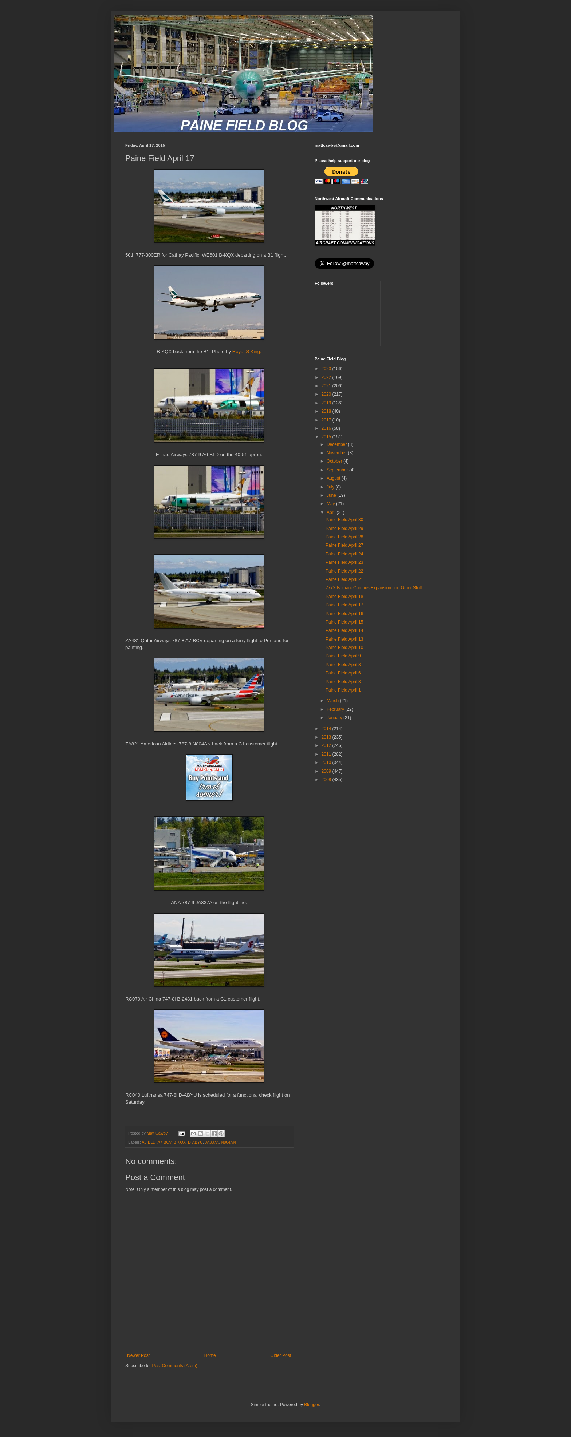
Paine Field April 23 (344, 562)
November (337, 452)
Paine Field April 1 (343, 690)
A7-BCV (164, 1142)
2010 (327, 762)
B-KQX (179, 1142)
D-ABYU (195, 1142)
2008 (327, 779)
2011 (327, 754)
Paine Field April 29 (344, 528)
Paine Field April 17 (344, 604)
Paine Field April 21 (344, 579)
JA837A (212, 1142)
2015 (327, 436)
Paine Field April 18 (344, 596)
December (337, 444)
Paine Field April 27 (344, 545)
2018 (327, 411)
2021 (327, 385)
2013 (327, 737)
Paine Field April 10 (344, 647)
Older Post (280, 1355)
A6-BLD (148, 1142)
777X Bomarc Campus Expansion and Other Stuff (374, 587)
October (335, 461)
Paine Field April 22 (344, 571)
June (332, 495)
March (333, 700)
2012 (327, 745)
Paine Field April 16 (344, 613)
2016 (327, 428)
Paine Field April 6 (343, 673)
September (338, 469)
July (331, 487)
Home (210, 1355)
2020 (327, 394)
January (335, 717)
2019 (327, 402)
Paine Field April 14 (344, 630)
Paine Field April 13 (344, 639)
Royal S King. (246, 351)
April (331, 512)
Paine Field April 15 (344, 622)
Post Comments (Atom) (174, 1365)
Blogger (311, 1404)
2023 (327, 368)
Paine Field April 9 (343, 655)
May (331, 503)
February (336, 709)
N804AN (228, 1142)
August (334, 478)
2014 (327, 728)
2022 (327, 377)
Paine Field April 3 (343, 681)
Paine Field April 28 (344, 536)
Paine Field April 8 (343, 664)
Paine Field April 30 (344, 519)
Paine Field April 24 (344, 554)
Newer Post (138, 1355)
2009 (327, 771)
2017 (327, 420)
